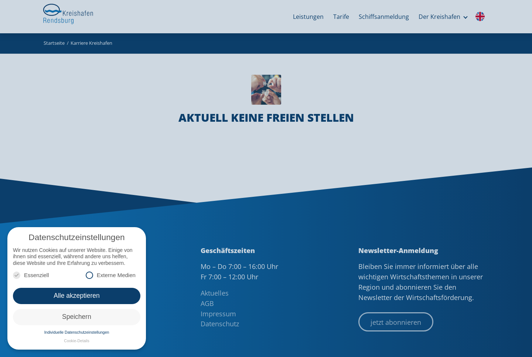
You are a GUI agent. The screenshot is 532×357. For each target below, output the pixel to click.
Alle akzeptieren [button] (77, 295)
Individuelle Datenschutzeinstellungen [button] (76, 332)
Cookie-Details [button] (76, 341)
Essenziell (31, 275)
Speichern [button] (76, 316)
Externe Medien (111, 275)
